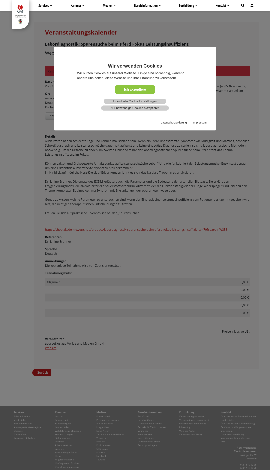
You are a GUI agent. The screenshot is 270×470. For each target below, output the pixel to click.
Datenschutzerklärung (173, 122)
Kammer (75, 5)
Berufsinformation (146, 5)
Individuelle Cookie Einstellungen (135, 101)
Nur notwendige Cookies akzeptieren (134, 108)
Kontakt (221, 5)
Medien (107, 5)
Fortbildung (186, 5)
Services (43, 5)
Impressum (200, 122)
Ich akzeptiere (135, 89)
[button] (243, 6)
